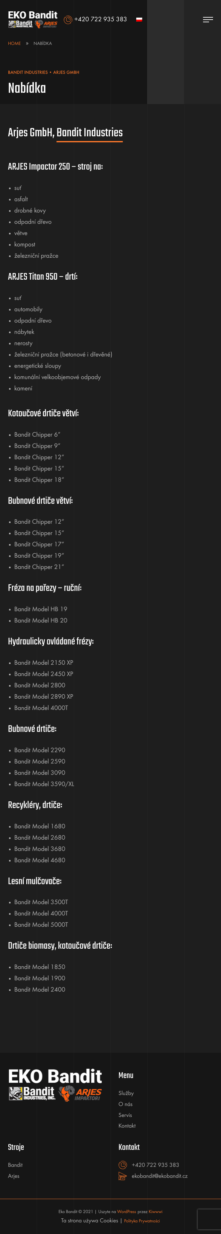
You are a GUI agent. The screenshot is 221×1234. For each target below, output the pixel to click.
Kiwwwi (155, 1212)
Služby (126, 1094)
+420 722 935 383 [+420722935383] (155, 1165)
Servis (125, 1116)
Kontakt (127, 1126)
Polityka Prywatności (142, 1221)
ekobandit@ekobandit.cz (160, 1176)
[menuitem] (139, 20)
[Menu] (208, 20)
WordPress (126, 1212)
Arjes (13, 1176)
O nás (126, 1105)
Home (14, 44)
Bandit (15, 1165)
